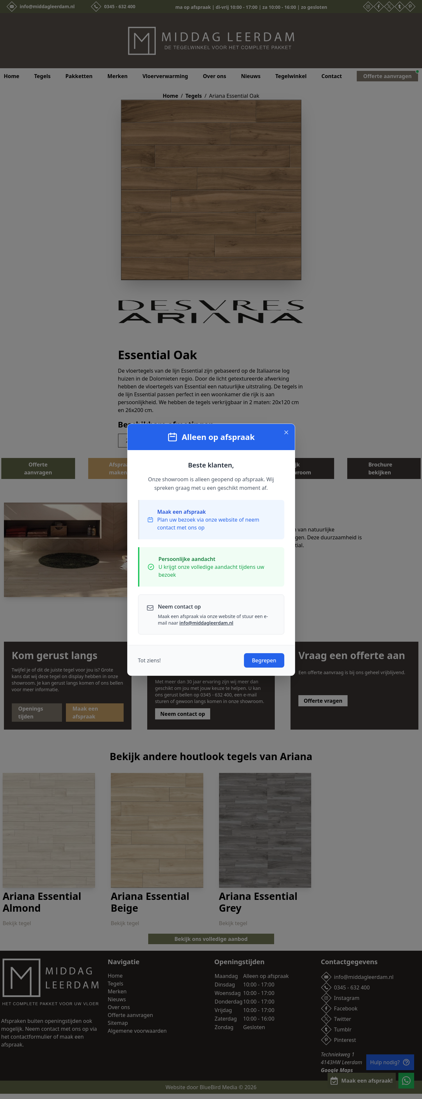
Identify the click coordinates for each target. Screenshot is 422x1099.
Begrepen (264, 660)
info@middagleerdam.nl (206, 623)
